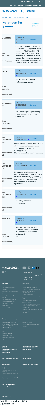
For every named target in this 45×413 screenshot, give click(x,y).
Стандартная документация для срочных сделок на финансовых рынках (32, 310)
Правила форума (35, 24)
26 (3, 155)
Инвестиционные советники (10, 358)
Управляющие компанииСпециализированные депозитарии (30, 347)
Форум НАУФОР (7, 17)
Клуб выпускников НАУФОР (10, 378)
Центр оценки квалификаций (31, 324)
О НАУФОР (5, 284)
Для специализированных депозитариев (30, 301)
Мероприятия (6, 364)
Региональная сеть (7, 303)
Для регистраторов (28, 294)
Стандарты (25, 284)
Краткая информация (8, 287)
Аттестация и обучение (29, 319)
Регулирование (6, 327)
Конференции (6, 368)
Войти (31, 11)
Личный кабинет (37, 2)
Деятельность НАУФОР (21, 17)
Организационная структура (10, 291)
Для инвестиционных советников (28, 291)
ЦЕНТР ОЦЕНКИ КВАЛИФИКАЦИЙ (29, 5)
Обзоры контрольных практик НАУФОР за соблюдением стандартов (31, 305)
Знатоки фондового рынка (10, 373)
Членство (4, 289)
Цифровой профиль (8, 337)
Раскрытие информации (13, 2)
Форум (7, 272)
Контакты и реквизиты (8, 301)
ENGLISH (13, 5)
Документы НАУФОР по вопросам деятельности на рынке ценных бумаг (10, 324)
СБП (3, 339)
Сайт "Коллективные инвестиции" (8, 385)
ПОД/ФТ (24, 327)
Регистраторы (26, 358)
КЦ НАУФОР (25, 2)
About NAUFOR (6, 308)
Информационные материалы (11, 319)
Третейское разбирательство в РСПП (11, 330)
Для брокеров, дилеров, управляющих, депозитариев (31, 288)
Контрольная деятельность (10, 294)
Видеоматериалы (7, 333)
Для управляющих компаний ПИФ (31, 297)
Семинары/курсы (27, 322)
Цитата (33, 40)
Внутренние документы (9, 299)
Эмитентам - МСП (7, 335)
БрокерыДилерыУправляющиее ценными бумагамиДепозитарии (9, 349)
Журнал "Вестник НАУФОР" (30, 364)
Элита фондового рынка (9, 376)
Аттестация (25, 329)
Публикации (5, 305)
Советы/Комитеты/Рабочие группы (10, 296)
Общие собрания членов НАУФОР (9, 370)
